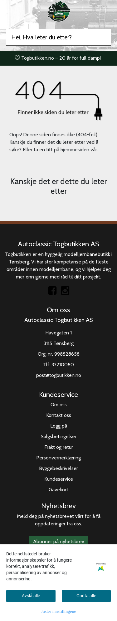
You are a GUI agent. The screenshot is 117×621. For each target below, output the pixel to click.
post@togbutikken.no (58, 375)
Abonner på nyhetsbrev (58, 541)
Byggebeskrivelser (58, 468)
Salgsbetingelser (58, 436)
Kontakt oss (58, 415)
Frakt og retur (58, 447)
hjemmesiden (75, 150)
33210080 (62, 365)
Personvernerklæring (58, 458)
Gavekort (58, 490)
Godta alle (86, 595)
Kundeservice (58, 479)
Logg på (58, 426)
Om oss (59, 405)
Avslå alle (31, 595)
